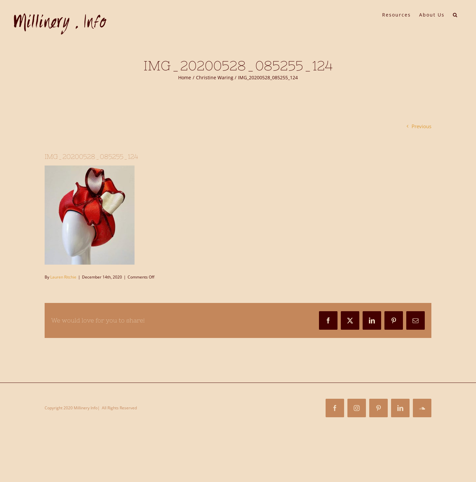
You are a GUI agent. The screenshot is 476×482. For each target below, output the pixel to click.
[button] (455, 14)
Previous (421, 126)
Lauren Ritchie (63, 277)
